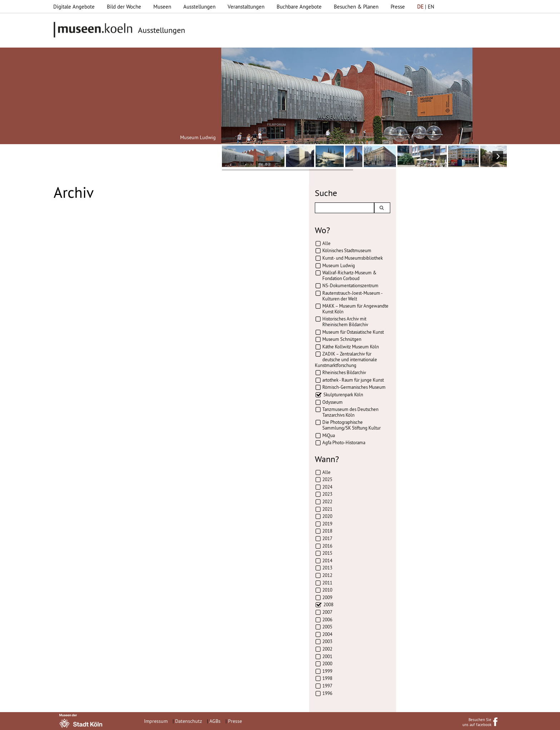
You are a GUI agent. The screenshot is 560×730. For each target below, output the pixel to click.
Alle (326, 243)
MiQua (328, 435)
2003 (327, 641)
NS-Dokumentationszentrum (350, 285)
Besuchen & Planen (356, 6)
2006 (327, 619)
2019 (327, 523)
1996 (327, 693)
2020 (327, 516)
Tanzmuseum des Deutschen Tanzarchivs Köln (350, 412)
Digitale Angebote (74, 6)
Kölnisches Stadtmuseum (346, 250)
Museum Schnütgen (341, 339)
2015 (327, 553)
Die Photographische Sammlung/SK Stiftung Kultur (351, 425)
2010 (327, 590)
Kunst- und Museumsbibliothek (352, 258)
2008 (328, 604)
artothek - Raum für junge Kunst (353, 380)
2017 (327, 538)
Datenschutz (188, 721)
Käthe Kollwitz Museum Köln (350, 346)
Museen (162, 6)
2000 (327, 663)
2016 (327, 546)
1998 (327, 678)
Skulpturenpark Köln (343, 394)
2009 (327, 597)
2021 (327, 509)
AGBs (214, 721)
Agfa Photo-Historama (343, 442)
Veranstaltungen (246, 6)
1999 (327, 671)
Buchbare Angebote (299, 6)
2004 (327, 634)
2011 (327, 583)
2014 (327, 560)
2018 (327, 531)
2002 (327, 649)
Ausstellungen (199, 6)
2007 (327, 612)
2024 (327, 487)
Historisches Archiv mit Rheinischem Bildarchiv (345, 321)
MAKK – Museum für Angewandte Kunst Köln (355, 308)
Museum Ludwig (338, 265)
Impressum (156, 721)
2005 (327, 626)
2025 (327, 479)
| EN (425, 6)
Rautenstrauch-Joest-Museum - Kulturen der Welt (352, 296)
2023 (327, 494)
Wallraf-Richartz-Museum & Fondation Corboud (349, 275)
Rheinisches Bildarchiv (344, 372)
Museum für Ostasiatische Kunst (353, 332)
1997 (327, 686)
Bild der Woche (124, 6)
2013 (327, 567)
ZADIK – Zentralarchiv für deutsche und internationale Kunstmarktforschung (346, 359)
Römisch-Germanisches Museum (354, 387)
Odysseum (332, 402)
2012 (327, 575)
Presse (398, 6)
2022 (327, 501)
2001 (327, 656)
